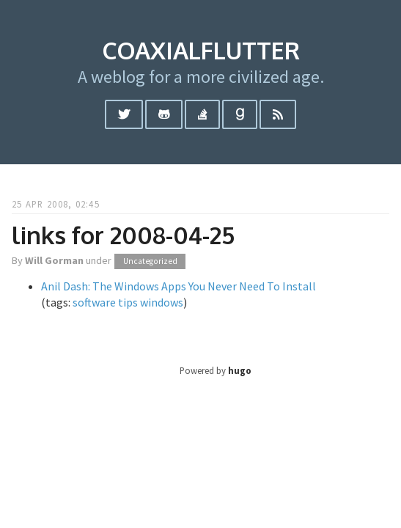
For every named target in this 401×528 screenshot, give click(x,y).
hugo (239, 370)
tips (128, 302)
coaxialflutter (201, 50)
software (94, 302)
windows (161, 302)
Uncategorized (150, 261)
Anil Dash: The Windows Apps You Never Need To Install (178, 286)
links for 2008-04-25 (123, 235)
